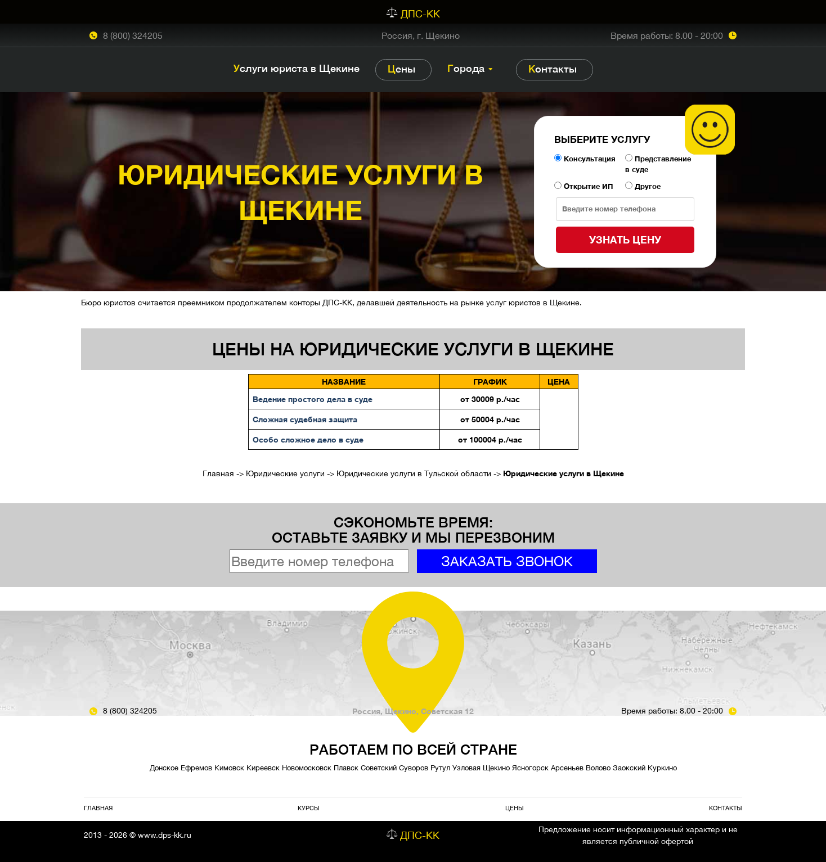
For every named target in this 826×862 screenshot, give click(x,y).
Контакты (552, 69)
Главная (218, 473)
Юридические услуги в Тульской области (413, 473)
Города (465, 68)
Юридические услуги (285, 473)
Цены (401, 69)
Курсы (309, 807)
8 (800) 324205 (133, 35)
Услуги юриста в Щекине (297, 68)
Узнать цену (625, 239)
